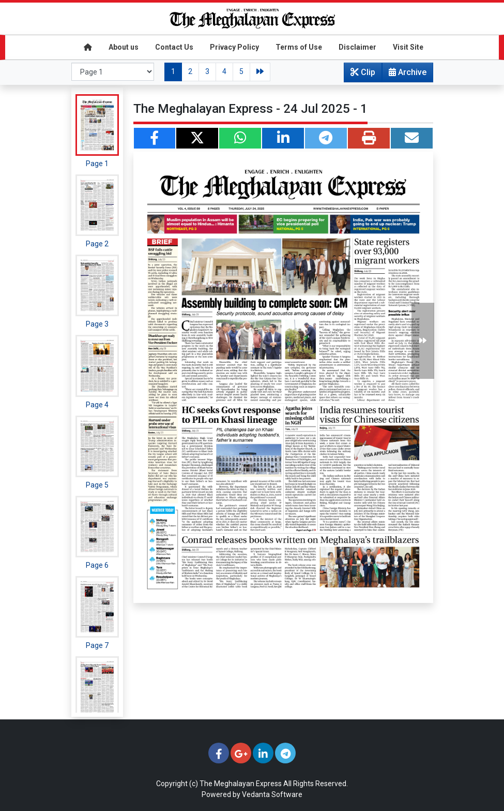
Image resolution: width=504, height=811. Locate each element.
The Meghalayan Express (241, 783)
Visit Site (408, 47)
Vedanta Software (272, 794)
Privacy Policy (234, 47)
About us (124, 47)
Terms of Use (299, 47)
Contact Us (174, 47)
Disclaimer (357, 47)
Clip (362, 72)
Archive (404, 74)
